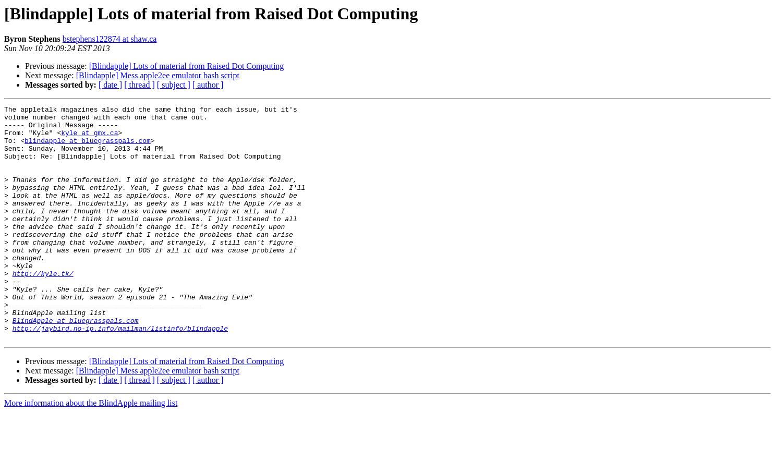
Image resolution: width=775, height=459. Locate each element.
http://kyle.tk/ (43, 307)
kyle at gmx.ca (89, 138)
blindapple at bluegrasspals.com (88, 148)
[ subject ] (173, 84)
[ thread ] (139, 84)
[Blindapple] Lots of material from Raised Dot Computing (186, 66)
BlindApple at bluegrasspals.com (76, 364)
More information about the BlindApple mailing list (90, 449)
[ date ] (110, 84)
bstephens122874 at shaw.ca (110, 38)
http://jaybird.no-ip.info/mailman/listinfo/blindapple (120, 373)
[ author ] (208, 84)
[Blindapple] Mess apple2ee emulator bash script (157, 75)
